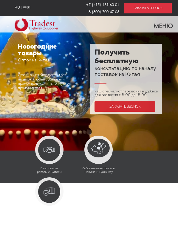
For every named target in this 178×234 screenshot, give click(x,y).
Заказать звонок (124, 106)
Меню (159, 24)
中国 (26, 8)
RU (17, 8)
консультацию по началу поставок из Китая (125, 64)
